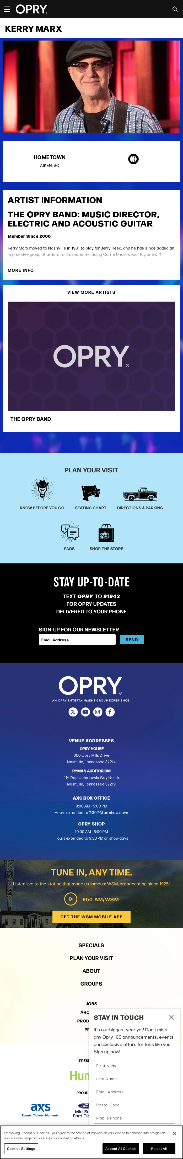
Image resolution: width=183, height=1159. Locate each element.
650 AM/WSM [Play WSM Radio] (91, 899)
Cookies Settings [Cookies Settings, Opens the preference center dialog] (21, 1148)
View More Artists (91, 292)
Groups (91, 983)
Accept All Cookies (120, 1148)
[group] (91, 364)
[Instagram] (97, 712)
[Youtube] (85, 712)
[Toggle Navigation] (9, 9)
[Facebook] (110, 712)
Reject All (159, 1148)
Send (132, 639)
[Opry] (31, 9)
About (91, 970)
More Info (21, 270)
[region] (91, 1142)
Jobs (91, 1003)
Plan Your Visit (91, 958)
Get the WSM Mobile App (92, 917)
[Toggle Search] (175, 9)
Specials (91, 945)
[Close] (174, 1133)
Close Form (171, 1018)
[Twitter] (73, 712)
